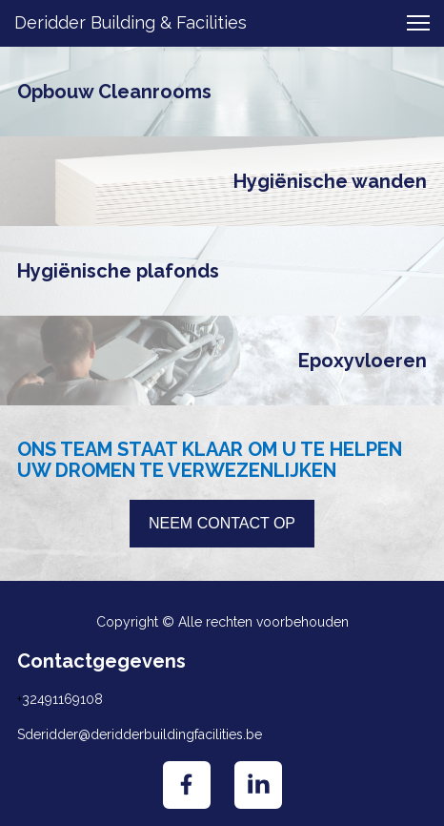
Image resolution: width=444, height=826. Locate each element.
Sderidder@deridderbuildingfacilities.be (139, 734)
